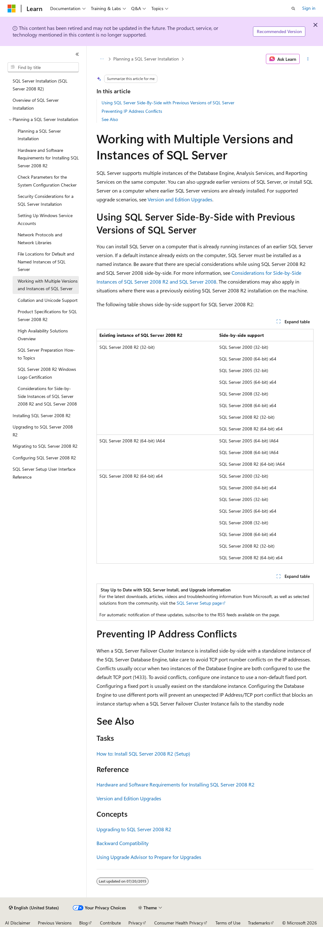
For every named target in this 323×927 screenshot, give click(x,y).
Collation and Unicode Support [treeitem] (48, 300)
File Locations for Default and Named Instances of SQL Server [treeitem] (46, 261)
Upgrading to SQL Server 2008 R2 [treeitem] (43, 431)
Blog (83, 923)
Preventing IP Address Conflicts (132, 111)
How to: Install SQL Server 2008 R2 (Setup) (143, 753)
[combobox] (43, 67)
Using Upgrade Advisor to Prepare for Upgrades (149, 857)
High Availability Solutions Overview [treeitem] (43, 335)
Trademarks (259, 923)
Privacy (135, 923)
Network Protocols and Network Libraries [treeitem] (40, 238)
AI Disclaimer (17, 923)
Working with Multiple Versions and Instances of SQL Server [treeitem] (48, 285)
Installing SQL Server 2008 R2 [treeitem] (42, 415)
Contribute (110, 923)
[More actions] (307, 59)
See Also (110, 119)
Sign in (308, 8)
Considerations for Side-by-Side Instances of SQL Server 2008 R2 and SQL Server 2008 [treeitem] (47, 396)
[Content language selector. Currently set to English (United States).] (34, 908)
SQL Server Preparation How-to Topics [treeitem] (46, 354)
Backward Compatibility (123, 843)
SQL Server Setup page (199, 603)
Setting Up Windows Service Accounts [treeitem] (45, 219)
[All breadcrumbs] (102, 59)
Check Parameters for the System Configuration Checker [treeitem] (47, 181)
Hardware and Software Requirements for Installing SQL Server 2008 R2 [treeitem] (48, 158)
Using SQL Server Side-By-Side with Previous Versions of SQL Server (168, 103)
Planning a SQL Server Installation (146, 59)
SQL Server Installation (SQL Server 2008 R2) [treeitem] (40, 85)
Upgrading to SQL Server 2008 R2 (134, 829)
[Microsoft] (12, 8)
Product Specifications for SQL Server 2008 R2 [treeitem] (47, 315)
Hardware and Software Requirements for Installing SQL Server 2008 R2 (176, 784)
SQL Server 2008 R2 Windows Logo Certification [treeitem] (47, 373)
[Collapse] (77, 54)
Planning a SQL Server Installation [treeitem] (39, 135)
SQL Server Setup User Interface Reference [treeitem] (44, 473)
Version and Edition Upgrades (180, 199)
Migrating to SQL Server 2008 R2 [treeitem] (45, 446)
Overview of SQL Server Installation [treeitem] (36, 104)
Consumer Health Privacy (178, 923)
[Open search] (293, 8)
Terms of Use (227, 923)
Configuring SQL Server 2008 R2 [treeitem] (44, 458)
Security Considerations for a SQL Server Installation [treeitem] (45, 200)
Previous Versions (55, 923)
